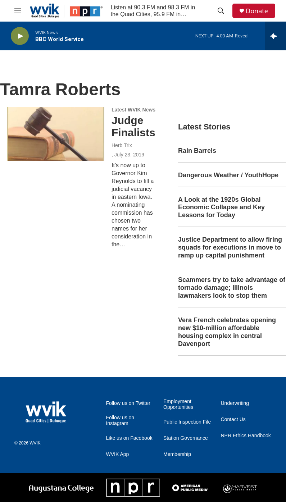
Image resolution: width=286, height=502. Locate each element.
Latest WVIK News (133, 110)
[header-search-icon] (221, 11)
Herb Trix (122, 145)
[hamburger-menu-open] (17, 11)
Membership (177, 454)
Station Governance (185, 438)
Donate (257, 11)
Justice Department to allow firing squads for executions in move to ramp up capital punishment (230, 247)
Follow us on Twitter (128, 403)
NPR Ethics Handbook (246, 435)
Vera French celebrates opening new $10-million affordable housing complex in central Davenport (227, 331)
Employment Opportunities (178, 404)
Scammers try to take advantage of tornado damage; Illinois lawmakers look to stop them (231, 287)
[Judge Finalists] (55, 134)
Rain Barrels (197, 150)
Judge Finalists (133, 126)
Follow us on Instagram (120, 420)
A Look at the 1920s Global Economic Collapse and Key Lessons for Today (221, 207)
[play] (20, 36)
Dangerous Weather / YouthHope (228, 175)
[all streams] (275, 36)
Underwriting (235, 403)
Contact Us (233, 419)
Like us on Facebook (129, 438)
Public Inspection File (187, 422)
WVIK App (117, 454)
